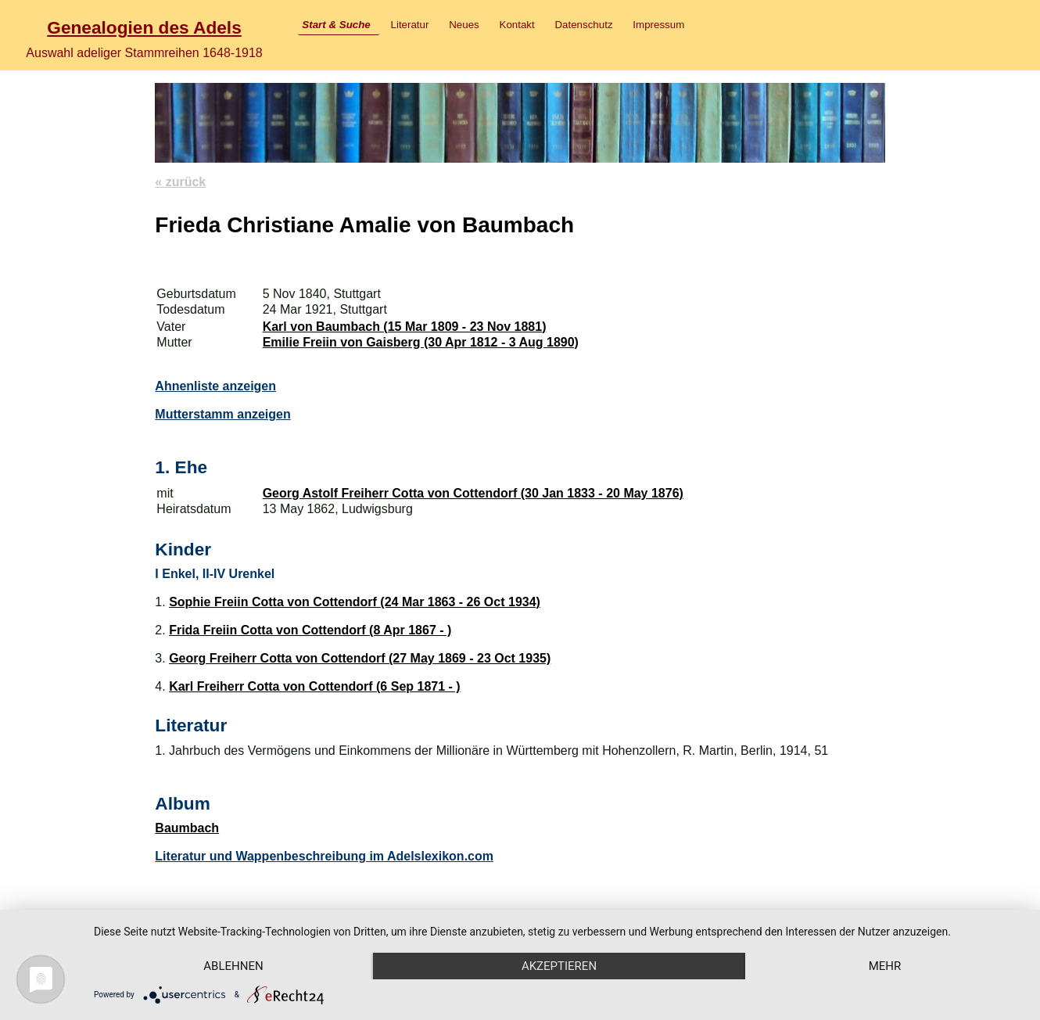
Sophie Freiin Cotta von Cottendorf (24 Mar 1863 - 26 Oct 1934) (354, 602)
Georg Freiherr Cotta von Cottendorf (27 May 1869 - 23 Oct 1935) (359, 658)
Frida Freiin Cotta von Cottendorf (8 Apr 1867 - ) (310, 630)
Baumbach (187, 828)
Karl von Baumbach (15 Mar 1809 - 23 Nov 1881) (405, 326)
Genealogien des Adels (144, 27)
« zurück (180, 182)
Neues (464, 25)
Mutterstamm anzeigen (222, 414)
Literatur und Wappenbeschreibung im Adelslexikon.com (324, 856)
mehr (885, 966)
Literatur (410, 25)
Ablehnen (233, 966)
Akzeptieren (559, 966)
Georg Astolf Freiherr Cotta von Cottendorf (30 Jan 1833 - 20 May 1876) (473, 493)
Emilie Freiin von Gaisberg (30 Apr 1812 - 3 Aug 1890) (421, 342)
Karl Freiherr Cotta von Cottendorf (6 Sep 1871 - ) (315, 686)
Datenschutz (583, 25)
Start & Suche (336, 25)
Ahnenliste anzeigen (215, 386)
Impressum (658, 25)
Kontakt (517, 25)
